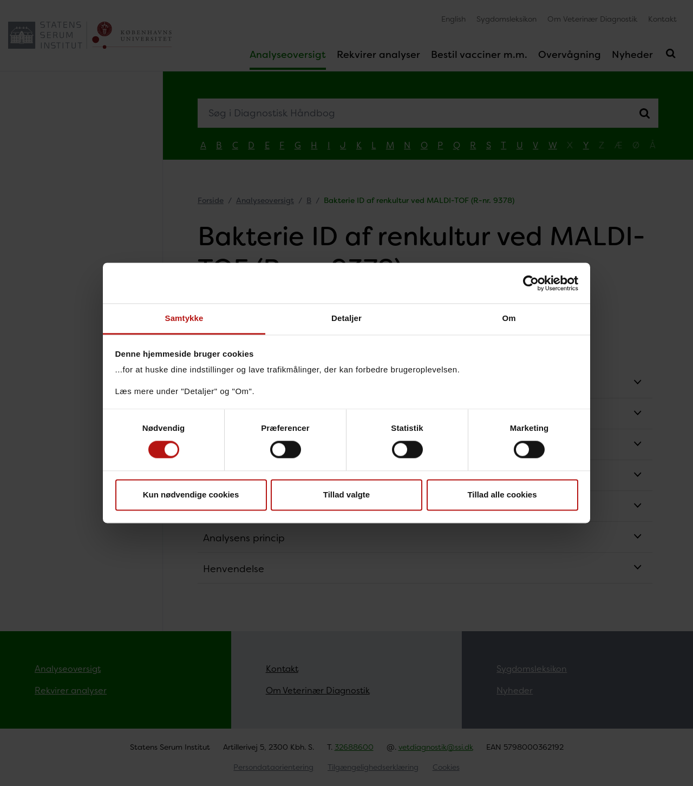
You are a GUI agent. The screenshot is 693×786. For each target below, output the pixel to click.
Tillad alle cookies (502, 494)
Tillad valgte (346, 494)
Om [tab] (508, 318)
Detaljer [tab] (346, 318)
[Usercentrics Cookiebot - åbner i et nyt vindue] (530, 283)
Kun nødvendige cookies (191, 494)
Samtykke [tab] (184, 318)
